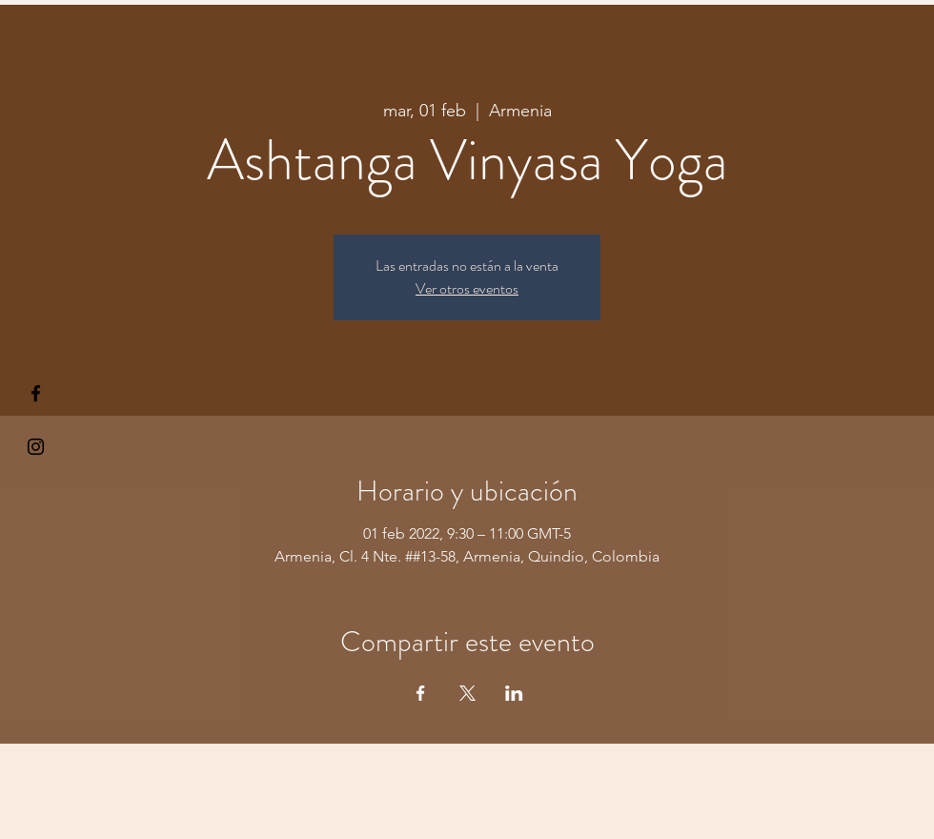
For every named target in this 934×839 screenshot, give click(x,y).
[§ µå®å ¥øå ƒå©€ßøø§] (36, 393)
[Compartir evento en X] (467, 693)
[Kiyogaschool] (36, 447)
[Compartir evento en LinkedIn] (514, 693)
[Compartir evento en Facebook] (421, 693)
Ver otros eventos (467, 288)
